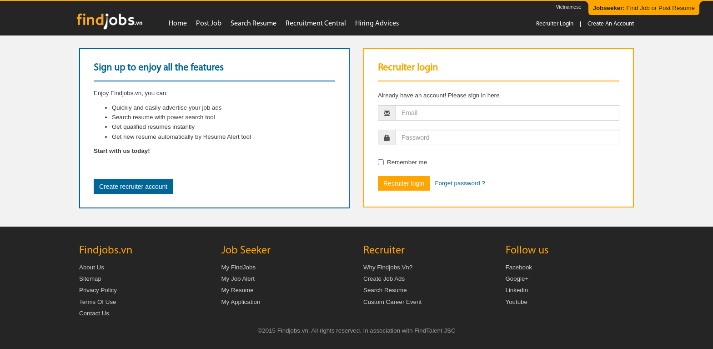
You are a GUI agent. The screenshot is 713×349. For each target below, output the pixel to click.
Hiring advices (377, 23)
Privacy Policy (98, 290)
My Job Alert (238, 278)
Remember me (402, 162)
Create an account (610, 24)
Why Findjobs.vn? (387, 267)
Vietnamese (568, 7)
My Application (241, 301)
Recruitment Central (316, 23)
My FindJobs (238, 267)
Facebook (519, 267)
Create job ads (384, 278)
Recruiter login (554, 24)
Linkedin (517, 290)
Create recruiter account (133, 186)
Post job (208, 23)
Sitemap (90, 278)
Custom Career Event (392, 301)
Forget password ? (460, 183)
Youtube (516, 301)
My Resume (237, 290)
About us (91, 267)
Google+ (517, 278)
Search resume (253, 23)
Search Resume (385, 290)
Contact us (94, 313)
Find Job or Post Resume (644, 8)
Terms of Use (97, 301)
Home (178, 23)
